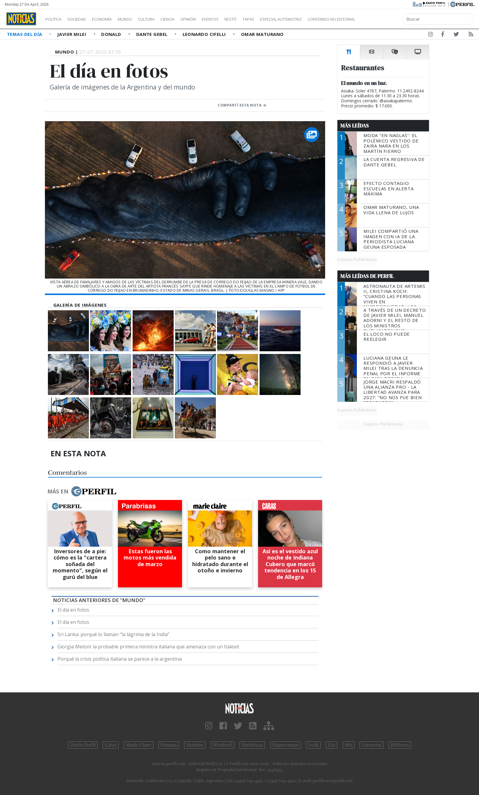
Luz (331, 745)
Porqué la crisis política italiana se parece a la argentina (119, 659)
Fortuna (168, 745)
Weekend (222, 745)
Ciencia (188, 19)
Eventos (238, 19)
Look (313, 745)
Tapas (282, 19)
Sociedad (83, 19)
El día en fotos (73, 609)
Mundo (138, 19)
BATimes (400, 745)
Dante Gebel (152, 34)
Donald (111, 34)
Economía (112, 19)
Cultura (163, 19)
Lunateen (371, 745)
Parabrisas (252, 745)
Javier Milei (72, 34)
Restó (262, 19)
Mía (349, 745)
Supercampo (285, 745)
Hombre (195, 745)
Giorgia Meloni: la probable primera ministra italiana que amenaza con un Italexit (148, 646)
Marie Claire (138, 745)
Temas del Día (25, 34)
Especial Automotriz (321, 19)
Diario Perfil (83, 745)
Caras (110, 745)
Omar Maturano (262, 34)
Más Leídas (354, 125)
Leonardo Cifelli (205, 34)
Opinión (212, 19)
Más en (81, 491)
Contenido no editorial (383, 19)
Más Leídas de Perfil (367, 276)
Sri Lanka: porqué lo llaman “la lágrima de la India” (113, 634)
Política (56, 19)
